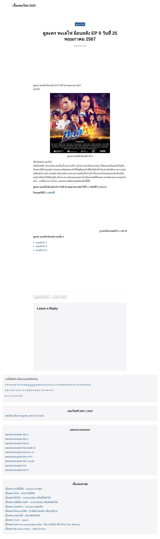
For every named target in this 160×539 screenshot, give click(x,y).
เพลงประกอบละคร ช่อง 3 (16, 434)
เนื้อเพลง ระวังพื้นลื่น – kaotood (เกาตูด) (23, 488)
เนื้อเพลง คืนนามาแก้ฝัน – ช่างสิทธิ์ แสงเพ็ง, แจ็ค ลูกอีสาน (31, 510)
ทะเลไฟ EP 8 (41, 246)
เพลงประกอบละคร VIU (15, 465)
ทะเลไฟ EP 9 (41, 250)
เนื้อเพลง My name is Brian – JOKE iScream (25, 528)
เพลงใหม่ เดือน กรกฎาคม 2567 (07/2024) (24, 415)
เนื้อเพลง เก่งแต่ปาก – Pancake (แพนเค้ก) (24, 506)
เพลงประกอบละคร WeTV (17, 469)
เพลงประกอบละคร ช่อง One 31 (19, 452)
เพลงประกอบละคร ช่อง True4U (19, 461)
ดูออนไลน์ (80, 24)
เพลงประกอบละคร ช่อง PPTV (18, 456)
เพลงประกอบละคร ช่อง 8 (16, 443)
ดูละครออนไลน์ (42, 297)
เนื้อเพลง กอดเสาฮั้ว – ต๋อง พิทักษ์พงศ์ (22, 515)
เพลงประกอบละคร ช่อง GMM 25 (20, 447)
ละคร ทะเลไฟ (59, 297)
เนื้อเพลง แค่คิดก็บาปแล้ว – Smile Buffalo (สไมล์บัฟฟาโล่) (31, 502)
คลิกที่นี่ (51, 192)
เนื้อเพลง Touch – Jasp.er (17, 519)
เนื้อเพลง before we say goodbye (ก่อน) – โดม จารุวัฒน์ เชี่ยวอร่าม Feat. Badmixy (42, 524)
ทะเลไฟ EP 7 (41, 242)
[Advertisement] (80, 66)
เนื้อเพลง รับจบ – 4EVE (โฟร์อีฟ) (20, 493)
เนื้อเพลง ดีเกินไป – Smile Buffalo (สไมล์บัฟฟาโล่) (28, 497)
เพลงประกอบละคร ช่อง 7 (16, 438)
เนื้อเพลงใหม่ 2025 (24, 5)
